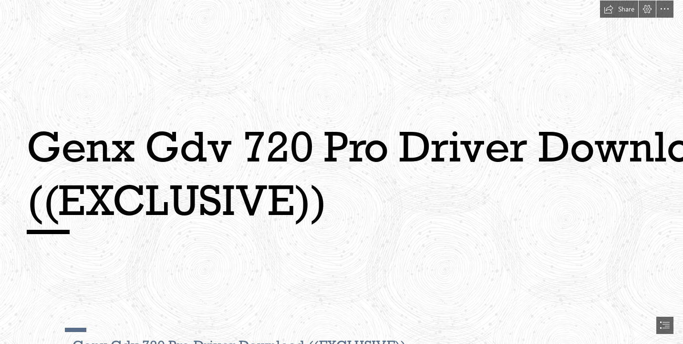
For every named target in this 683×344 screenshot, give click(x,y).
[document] (341, 172)
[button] (619, 9)
